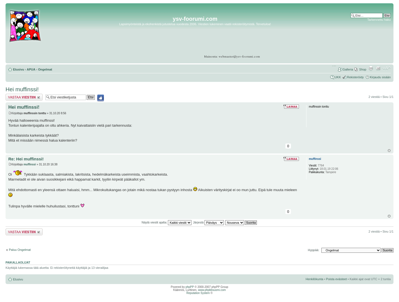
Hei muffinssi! (22, 89)
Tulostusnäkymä (371, 68)
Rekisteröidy (355, 77)
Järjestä (208, 222)
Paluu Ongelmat (20, 249)
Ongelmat (45, 69)
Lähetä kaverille (378, 68)
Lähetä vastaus (24, 97)
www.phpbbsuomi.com (212, 289)
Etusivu (18, 69)
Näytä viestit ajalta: (166, 222)
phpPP (190, 286)
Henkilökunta (314, 279)
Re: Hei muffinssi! (26, 159)
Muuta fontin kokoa (387, 68)
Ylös (389, 150)
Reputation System (198, 293)
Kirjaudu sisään (380, 77)
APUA (31, 69)
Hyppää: (313, 250)
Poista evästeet (336, 279)
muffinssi (30, 164)
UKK (338, 77)
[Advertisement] (369, 38)
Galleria (347, 69)
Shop (362, 69)
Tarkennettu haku (379, 19)
